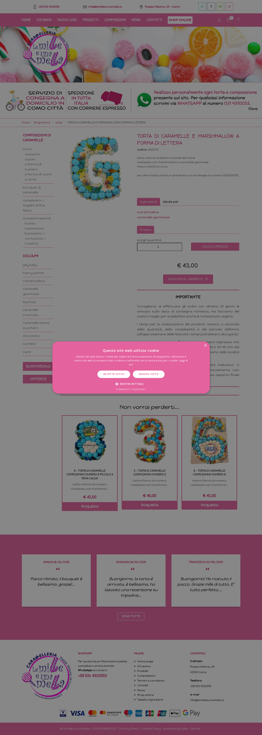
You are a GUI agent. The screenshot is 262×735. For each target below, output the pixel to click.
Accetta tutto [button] (113, 374)
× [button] (205, 345)
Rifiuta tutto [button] (148, 374)
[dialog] (131, 367)
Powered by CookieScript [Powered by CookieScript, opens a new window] (131, 389)
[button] (131, 384)
